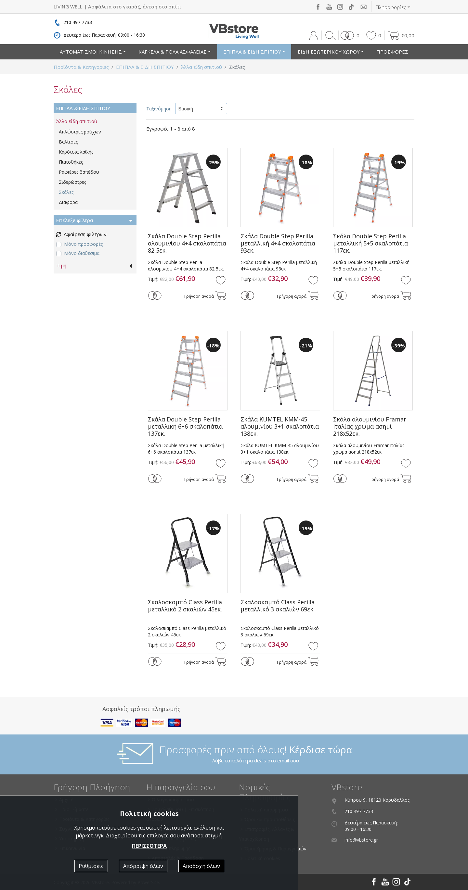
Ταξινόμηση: (159, 109)
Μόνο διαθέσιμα (81, 253)
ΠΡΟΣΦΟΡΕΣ (392, 51)
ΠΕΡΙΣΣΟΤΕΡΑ (149, 845)
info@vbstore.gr (361, 840)
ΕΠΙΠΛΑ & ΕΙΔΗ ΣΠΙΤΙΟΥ (145, 67)
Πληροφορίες (391, 7)
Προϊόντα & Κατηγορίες (81, 67)
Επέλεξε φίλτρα (74, 220)
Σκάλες (66, 192)
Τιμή (61, 265)
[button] (348, 35)
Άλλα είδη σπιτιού (201, 67)
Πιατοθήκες (71, 162)
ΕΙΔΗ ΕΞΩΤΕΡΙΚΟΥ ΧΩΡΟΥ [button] (329, 51)
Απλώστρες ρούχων (80, 132)
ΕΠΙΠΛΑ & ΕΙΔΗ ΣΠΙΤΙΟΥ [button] (252, 51)
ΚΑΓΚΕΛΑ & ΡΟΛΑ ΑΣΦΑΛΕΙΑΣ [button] (172, 51)
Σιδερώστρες (72, 182)
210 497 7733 (77, 22)
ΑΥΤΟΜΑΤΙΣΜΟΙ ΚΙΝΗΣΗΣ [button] (91, 51)
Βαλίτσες (68, 142)
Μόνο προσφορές (83, 244)
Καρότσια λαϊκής (76, 152)
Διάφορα (68, 202)
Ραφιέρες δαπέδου (79, 172)
